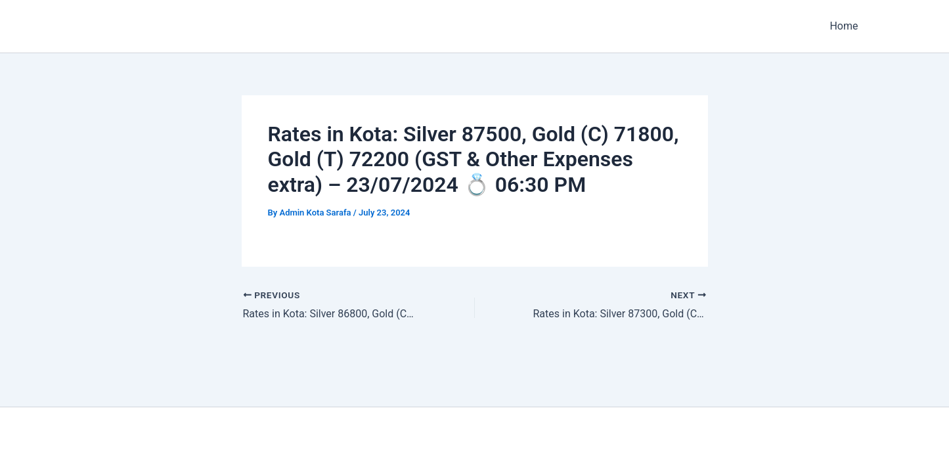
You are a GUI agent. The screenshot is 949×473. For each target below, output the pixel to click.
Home (843, 26)
